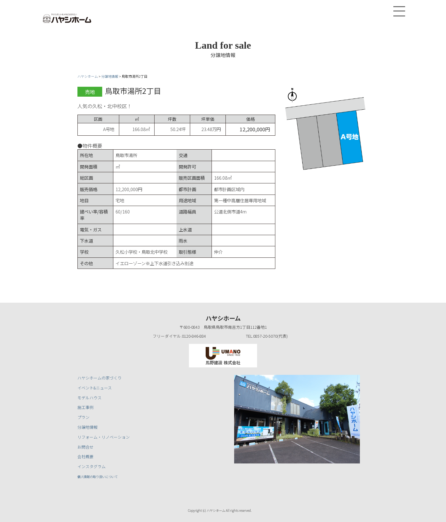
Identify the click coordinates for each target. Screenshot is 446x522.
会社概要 (85, 456)
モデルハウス (89, 398)
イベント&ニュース (94, 388)
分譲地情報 (87, 427)
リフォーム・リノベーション (103, 437)
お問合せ (85, 447)
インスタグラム (91, 466)
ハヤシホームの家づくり (99, 378)
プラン (83, 417)
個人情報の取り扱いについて (103, 476)
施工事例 (85, 407)
